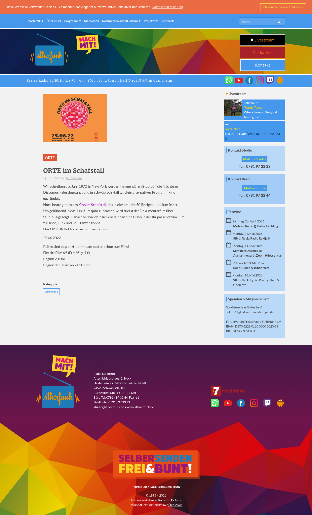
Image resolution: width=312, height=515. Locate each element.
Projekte (149, 21)
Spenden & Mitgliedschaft (248, 299)
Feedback (167, 21)
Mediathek (91, 21)
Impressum (139, 486)
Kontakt (262, 64)
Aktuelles (51, 291)
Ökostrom (175, 504)
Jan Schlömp (74, 178)
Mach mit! (34, 21)
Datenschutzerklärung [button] (167, 7)
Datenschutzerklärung (165, 486)
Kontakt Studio (240, 150)
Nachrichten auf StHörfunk (120, 21)
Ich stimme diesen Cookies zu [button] (283, 7)
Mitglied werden (244, 312)
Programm (71, 21)
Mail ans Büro (254, 188)
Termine (234, 212)
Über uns (53, 21)
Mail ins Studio (254, 159)
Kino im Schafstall (92, 204)
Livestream (263, 39)
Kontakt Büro (239, 179)
